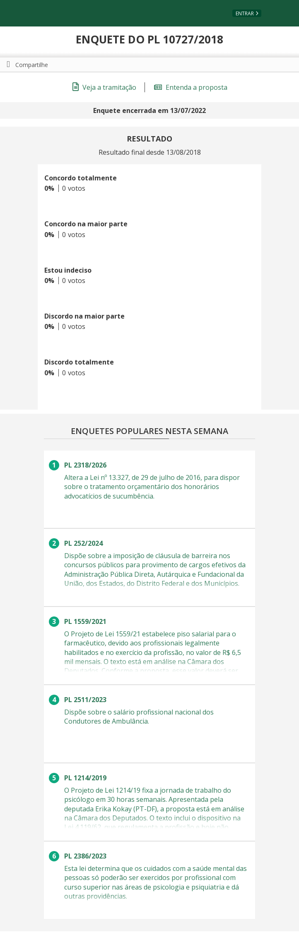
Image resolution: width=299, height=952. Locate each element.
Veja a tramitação (104, 87)
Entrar (245, 13)
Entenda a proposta (190, 87)
